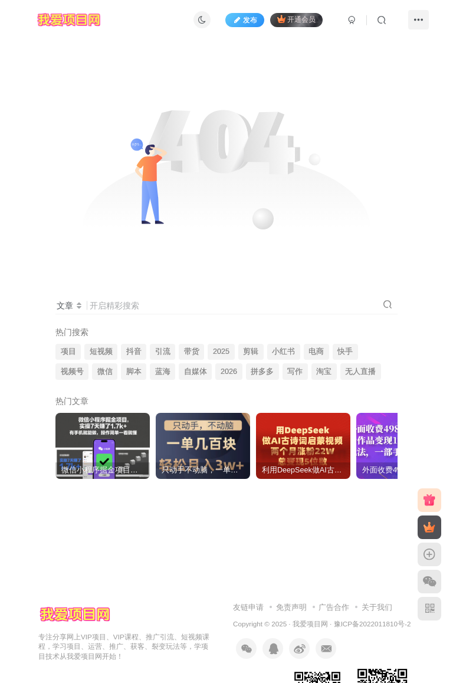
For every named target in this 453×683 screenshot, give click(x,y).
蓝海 (162, 371)
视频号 (72, 371)
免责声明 (291, 607)
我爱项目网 (310, 624)
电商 (316, 351)
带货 (191, 351)
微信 (105, 371)
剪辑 (250, 351)
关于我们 (377, 607)
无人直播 (360, 371)
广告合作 (334, 607)
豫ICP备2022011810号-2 (372, 624)
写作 (295, 371)
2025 (221, 351)
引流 (162, 351)
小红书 (283, 351)
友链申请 (248, 607)
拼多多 (262, 371)
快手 (345, 351)
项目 (68, 351)
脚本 (134, 371)
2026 (229, 371)
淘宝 (323, 371)
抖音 (134, 351)
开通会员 (296, 19)
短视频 (101, 351)
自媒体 (195, 371)
